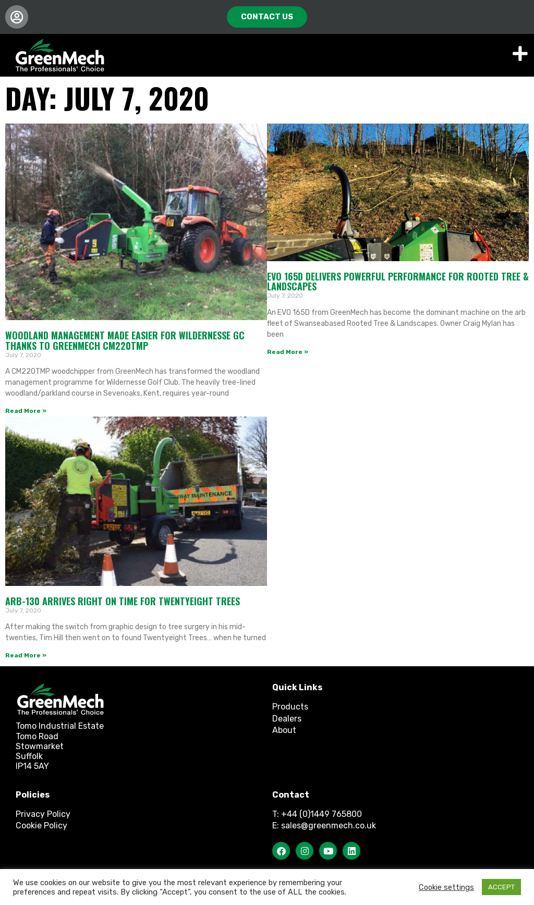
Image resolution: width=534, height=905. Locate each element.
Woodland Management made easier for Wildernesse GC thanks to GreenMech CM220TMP (125, 340)
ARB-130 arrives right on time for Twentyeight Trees (122, 601)
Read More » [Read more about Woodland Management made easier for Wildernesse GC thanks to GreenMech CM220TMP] (25, 410)
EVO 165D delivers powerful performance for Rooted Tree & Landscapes (398, 281)
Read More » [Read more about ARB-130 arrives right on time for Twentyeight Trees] (25, 655)
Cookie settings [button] (446, 887)
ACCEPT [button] (501, 887)
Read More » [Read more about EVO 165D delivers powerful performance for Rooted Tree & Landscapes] (287, 352)
